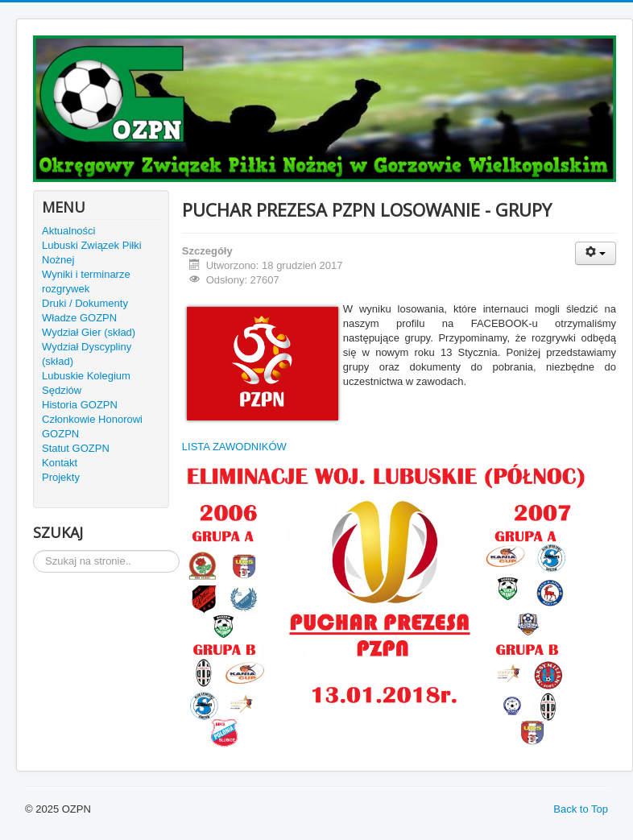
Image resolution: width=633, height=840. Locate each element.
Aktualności (68, 231)
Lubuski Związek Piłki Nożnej (92, 252)
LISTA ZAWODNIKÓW (234, 447)
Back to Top (580, 809)
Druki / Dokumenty (85, 303)
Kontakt (59, 463)
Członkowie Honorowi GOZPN (92, 426)
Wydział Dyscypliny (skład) (86, 354)
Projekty (61, 477)
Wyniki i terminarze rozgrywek (86, 281)
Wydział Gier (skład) (88, 332)
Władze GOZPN (79, 318)
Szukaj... (33, 550)
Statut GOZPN (76, 448)
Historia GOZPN (80, 405)
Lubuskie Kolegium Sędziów (86, 383)
